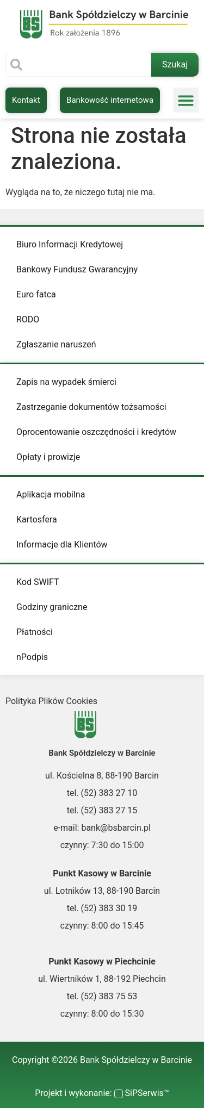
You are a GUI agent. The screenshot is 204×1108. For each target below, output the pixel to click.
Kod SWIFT (37, 582)
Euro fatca (36, 294)
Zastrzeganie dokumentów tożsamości (91, 407)
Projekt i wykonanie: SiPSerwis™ (102, 1093)
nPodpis (32, 657)
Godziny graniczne (51, 607)
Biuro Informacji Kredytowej (69, 244)
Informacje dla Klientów (62, 544)
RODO (27, 319)
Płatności (34, 632)
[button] (186, 100)
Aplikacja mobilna (50, 494)
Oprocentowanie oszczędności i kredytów (96, 432)
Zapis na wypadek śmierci (66, 382)
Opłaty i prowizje (48, 457)
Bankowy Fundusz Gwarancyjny (77, 269)
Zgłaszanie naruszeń (56, 344)
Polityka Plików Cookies (51, 701)
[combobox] (78, 65)
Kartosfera (36, 519)
